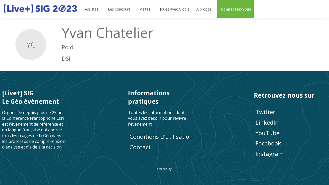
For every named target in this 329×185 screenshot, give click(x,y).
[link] (92, 9)
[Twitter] (290, 112)
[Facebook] (290, 143)
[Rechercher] (307, 9)
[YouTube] (290, 132)
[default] (174, 9)
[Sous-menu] (100, 9)
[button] (235, 9)
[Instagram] (290, 154)
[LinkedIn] (290, 122)
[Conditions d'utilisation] (164, 136)
